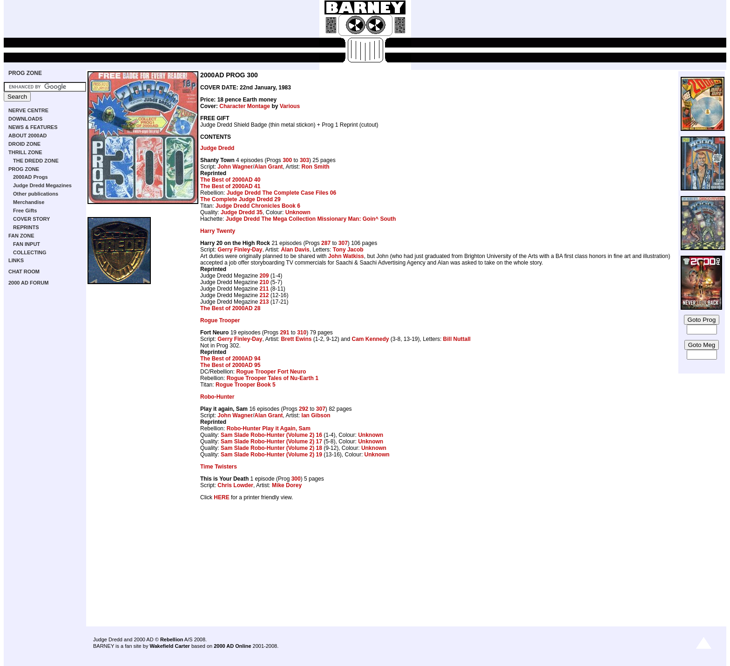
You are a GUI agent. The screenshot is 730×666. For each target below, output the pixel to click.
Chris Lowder (235, 485)
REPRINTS (26, 227)
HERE (221, 497)
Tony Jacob (348, 249)
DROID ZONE (24, 144)
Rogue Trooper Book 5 (246, 384)
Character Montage (244, 106)
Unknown (298, 212)
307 (343, 243)
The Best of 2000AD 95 (230, 365)
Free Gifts (25, 210)
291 (284, 332)
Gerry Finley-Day (239, 249)
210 (264, 282)
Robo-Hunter (217, 397)
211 (264, 288)
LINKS (16, 260)
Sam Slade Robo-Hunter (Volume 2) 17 (271, 441)
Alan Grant (268, 166)
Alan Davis (295, 249)
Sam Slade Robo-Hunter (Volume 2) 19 (271, 454)
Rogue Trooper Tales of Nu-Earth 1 (272, 378)
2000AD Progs (30, 177)
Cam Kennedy (370, 339)
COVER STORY (31, 219)
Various (290, 106)
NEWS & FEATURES (33, 127)
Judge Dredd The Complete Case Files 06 (281, 193)
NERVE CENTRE (28, 110)
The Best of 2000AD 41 (230, 186)
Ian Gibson (316, 415)
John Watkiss (346, 256)
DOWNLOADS (25, 119)
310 (301, 332)
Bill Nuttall (457, 339)
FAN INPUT (26, 244)
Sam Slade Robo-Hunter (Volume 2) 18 (271, 448)
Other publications (35, 194)
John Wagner (235, 166)
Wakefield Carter (169, 646)
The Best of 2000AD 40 (230, 180)
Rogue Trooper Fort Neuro (271, 371)
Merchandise (28, 202)
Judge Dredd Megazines (42, 185)
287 (326, 243)
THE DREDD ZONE (36, 160)
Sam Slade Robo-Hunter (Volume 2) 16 (271, 435)
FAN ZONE (21, 235)
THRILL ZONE (25, 152)
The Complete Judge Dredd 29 (240, 199)
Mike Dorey (287, 485)
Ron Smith (316, 166)
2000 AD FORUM (28, 282)
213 (264, 302)
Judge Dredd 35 (242, 212)
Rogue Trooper (220, 320)
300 (287, 160)
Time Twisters (218, 466)
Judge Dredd (217, 148)
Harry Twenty (217, 231)
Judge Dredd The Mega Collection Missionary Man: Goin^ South (311, 219)
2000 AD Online (232, 646)
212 (264, 295)
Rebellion (171, 639)
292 (303, 409)
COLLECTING (30, 252)
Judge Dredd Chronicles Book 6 (258, 206)
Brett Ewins (296, 339)
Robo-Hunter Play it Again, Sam (269, 428)
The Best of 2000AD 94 (230, 358)
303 (304, 160)
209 (264, 275)
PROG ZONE (25, 73)
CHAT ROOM (24, 271)
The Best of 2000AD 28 (230, 308)
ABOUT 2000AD (27, 135)
